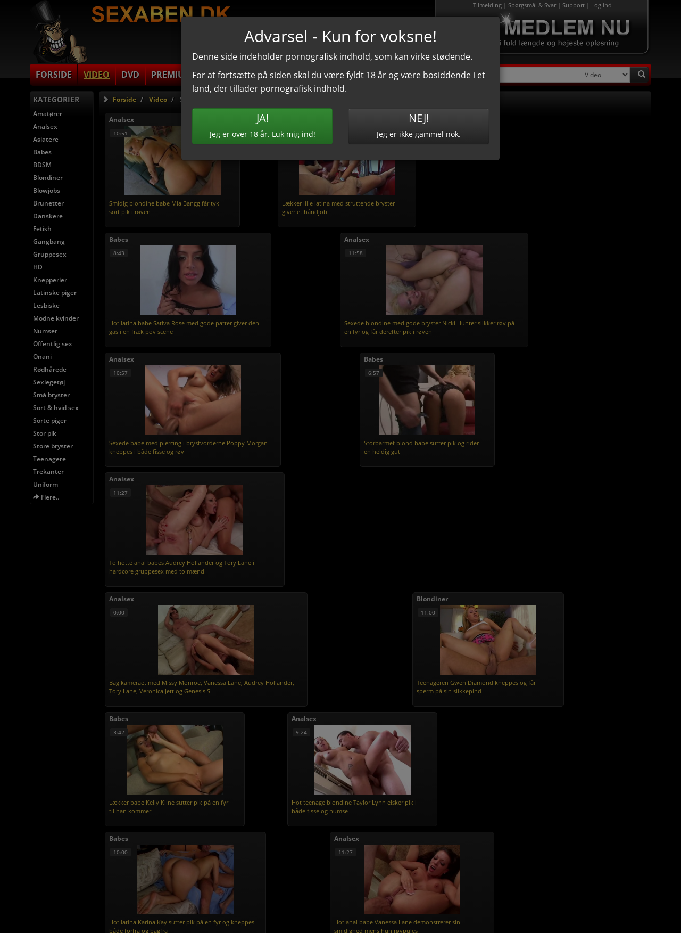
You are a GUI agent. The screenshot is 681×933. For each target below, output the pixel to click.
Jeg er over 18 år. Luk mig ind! (262, 125)
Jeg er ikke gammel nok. (418, 125)
